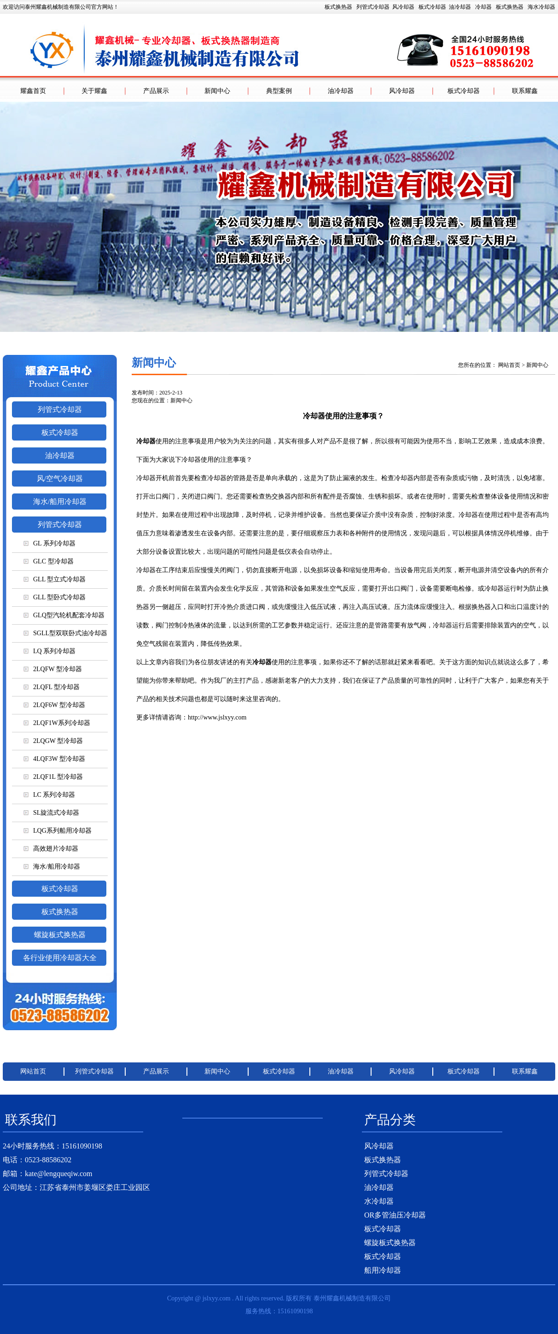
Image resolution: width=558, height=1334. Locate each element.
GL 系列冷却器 (49, 543)
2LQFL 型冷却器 (51, 687)
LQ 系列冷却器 (49, 651)
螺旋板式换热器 (60, 935)
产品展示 (156, 90)
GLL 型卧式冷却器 (54, 597)
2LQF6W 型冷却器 (54, 705)
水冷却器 (379, 1201)
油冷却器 (460, 7)
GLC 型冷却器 (48, 561)
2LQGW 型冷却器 (53, 740)
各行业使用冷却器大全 (60, 958)
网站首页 (509, 365)
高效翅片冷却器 (50, 848)
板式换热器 (440, 7)
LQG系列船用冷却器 (57, 830)
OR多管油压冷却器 (395, 1215)
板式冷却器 (432, 7)
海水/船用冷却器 (60, 501)
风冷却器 (403, 7)
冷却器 (483, 7)
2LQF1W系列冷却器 (56, 722)
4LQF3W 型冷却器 (54, 758)
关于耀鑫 (94, 90)
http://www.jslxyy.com (217, 717)
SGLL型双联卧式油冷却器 (65, 633)
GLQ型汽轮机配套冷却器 (64, 615)
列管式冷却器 (372, 7)
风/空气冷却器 (60, 478)
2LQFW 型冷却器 (52, 669)
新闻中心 (217, 90)
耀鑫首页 (33, 90)
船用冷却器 (382, 1270)
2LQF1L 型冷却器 (53, 776)
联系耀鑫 (525, 90)
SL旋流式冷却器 (51, 812)
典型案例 (279, 90)
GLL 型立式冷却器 (54, 579)
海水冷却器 (541, 7)
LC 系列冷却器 (49, 794)
